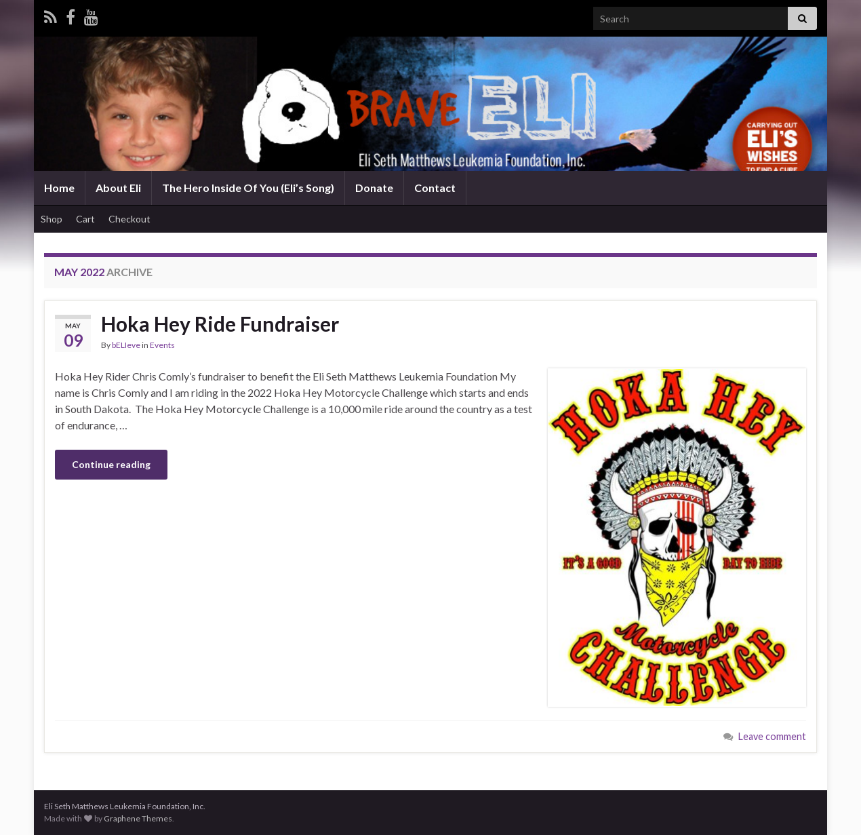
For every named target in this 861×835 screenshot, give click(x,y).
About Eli (118, 187)
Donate (374, 187)
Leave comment (772, 736)
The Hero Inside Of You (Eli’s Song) (248, 187)
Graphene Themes (138, 818)
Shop (51, 219)
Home (59, 187)
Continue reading (111, 464)
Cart (85, 219)
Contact (435, 187)
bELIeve (126, 345)
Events (162, 345)
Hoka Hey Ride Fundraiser (220, 323)
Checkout (129, 219)
